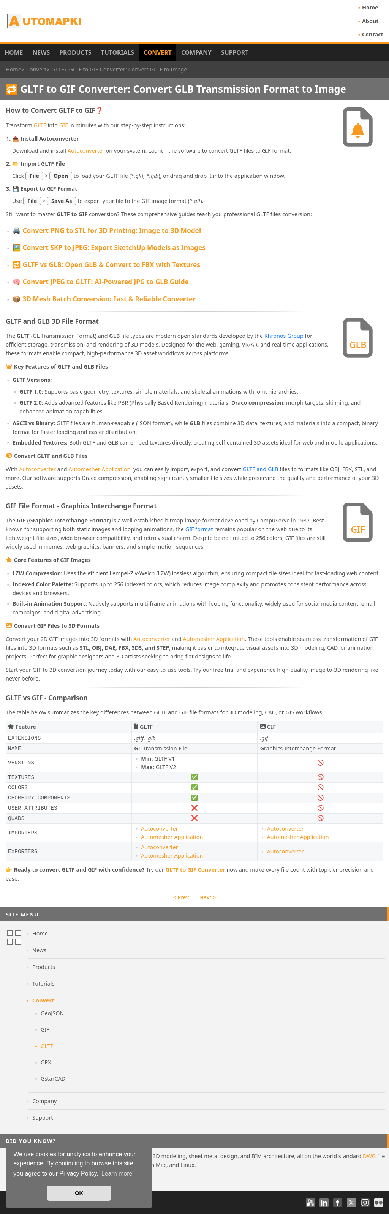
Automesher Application (99, 469)
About (370, 21)
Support (234, 52)
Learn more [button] (117, 1173)
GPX (46, 1062)
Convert (158, 52)
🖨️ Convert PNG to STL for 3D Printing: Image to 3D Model (107, 230)
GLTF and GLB (260, 469)
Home (370, 7)
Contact (372, 34)
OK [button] (79, 1193)
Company (196, 52)
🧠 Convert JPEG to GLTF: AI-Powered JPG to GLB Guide (101, 281)
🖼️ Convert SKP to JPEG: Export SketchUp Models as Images (109, 247)
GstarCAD (53, 1078)
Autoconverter (86, 150)
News (41, 52)
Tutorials (117, 52)
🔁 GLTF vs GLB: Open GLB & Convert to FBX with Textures (106, 264)
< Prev (181, 897)
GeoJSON (52, 1013)
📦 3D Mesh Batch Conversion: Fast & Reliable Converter (104, 298)
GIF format (199, 529)
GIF (63, 125)
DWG (369, 1156)
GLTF (40, 125)
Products (75, 52)
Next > (207, 897)
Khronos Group (284, 335)
